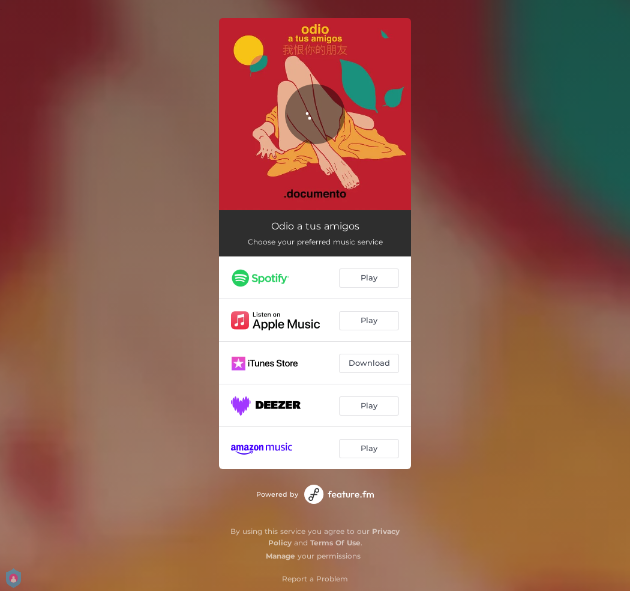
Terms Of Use (335, 542)
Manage (280, 555)
